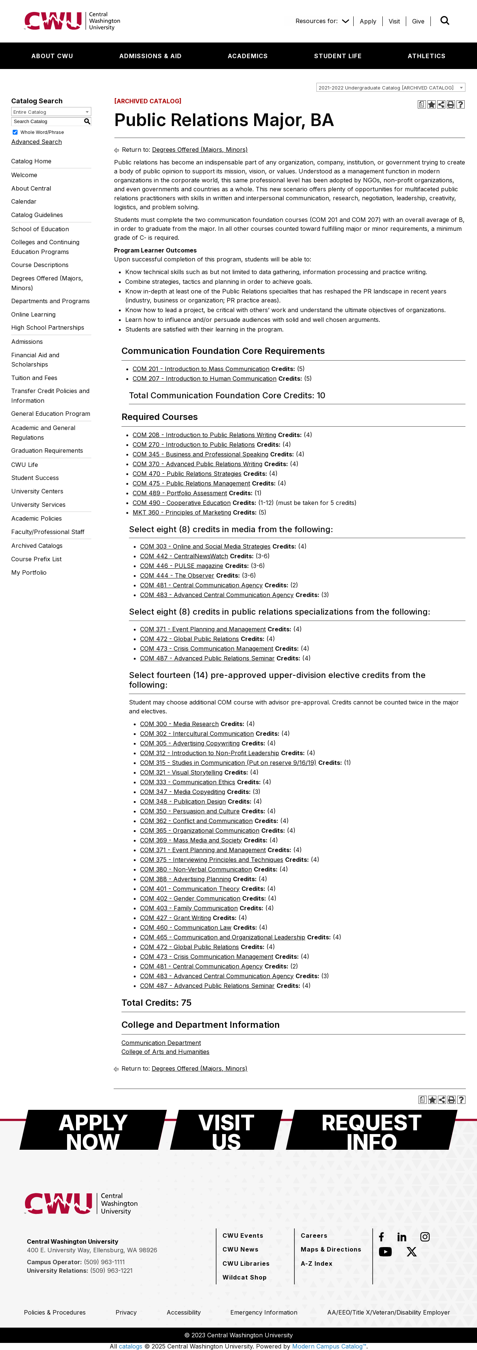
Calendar (24, 201)
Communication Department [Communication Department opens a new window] (161, 1042)
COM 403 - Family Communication (189, 908)
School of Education (40, 229)
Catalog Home (31, 161)
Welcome (24, 175)
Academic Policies (36, 518)
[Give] (418, 21)
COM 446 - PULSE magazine (181, 565)
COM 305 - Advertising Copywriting (190, 743)
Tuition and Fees (34, 378)
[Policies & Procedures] (55, 1312)
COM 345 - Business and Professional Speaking (200, 454)
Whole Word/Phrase (42, 132)
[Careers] (314, 1235)
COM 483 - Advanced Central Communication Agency (217, 595)
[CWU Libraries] (246, 1263)
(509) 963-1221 (111, 1270)
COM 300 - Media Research (179, 724)
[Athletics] (426, 56)
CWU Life (24, 464)
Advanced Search (36, 141)
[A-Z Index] (317, 1263)
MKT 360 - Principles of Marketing (182, 512)
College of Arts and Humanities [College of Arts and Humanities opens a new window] (165, 1051)
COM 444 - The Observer (177, 575)
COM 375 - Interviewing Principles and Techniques (211, 859)
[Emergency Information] (263, 1312)
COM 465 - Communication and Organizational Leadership (222, 937)
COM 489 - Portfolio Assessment (180, 493)
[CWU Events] (242, 1235)
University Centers (37, 491)
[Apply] (368, 21)
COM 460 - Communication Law (185, 927)
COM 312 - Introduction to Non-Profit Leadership (209, 753)
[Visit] (394, 21)
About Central (31, 188)
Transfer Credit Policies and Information (50, 395)
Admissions (27, 341)
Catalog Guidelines (37, 215)
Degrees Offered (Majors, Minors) (47, 283)
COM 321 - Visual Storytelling (181, 772)
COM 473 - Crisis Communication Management (206, 648)
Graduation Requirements (47, 450)
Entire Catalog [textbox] (29, 112)
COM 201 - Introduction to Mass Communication (201, 369)
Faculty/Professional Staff (48, 532)
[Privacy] (126, 1312)
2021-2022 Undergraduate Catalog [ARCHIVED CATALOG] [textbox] (386, 88)
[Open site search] (445, 20)
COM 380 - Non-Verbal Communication (196, 869)
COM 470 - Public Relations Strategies (187, 473)
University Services (38, 504)
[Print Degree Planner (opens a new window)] (422, 104)
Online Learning (33, 314)
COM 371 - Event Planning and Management (203, 629)
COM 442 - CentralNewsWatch (184, 556)
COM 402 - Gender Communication (190, 898)
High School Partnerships (47, 327)
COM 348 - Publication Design (183, 801)
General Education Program (50, 413)
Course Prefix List (36, 559)
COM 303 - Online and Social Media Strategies (205, 546)
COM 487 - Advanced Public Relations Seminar (207, 658)
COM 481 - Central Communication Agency (201, 585)
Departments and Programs (50, 301)
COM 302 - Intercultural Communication (197, 733)
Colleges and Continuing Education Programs (45, 246)
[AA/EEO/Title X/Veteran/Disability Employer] (388, 1312)
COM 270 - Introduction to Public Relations (194, 444)
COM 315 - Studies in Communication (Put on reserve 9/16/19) (228, 762)
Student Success (35, 477)
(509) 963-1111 (104, 1262)
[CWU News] (240, 1249)
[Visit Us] (226, 1130)
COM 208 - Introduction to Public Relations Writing (204, 435)
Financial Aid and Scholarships (35, 359)
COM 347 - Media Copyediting (182, 791)
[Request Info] (371, 1130)
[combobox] (390, 87)
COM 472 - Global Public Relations (189, 639)
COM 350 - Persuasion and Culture (190, 811)
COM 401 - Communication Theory (190, 888)
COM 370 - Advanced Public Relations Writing (197, 464)
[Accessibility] (184, 1312)
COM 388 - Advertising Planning (185, 879)
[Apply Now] (93, 1130)
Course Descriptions (40, 265)
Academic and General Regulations (43, 432)
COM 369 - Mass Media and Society (191, 840)
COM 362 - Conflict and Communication (196, 821)
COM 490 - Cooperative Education (182, 502)
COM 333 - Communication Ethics (187, 782)
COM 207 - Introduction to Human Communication (205, 378)
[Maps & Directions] (331, 1249)
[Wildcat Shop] (244, 1277)
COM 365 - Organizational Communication (199, 830)
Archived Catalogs (37, 545)
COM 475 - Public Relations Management (191, 483)
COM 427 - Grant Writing (175, 918)
